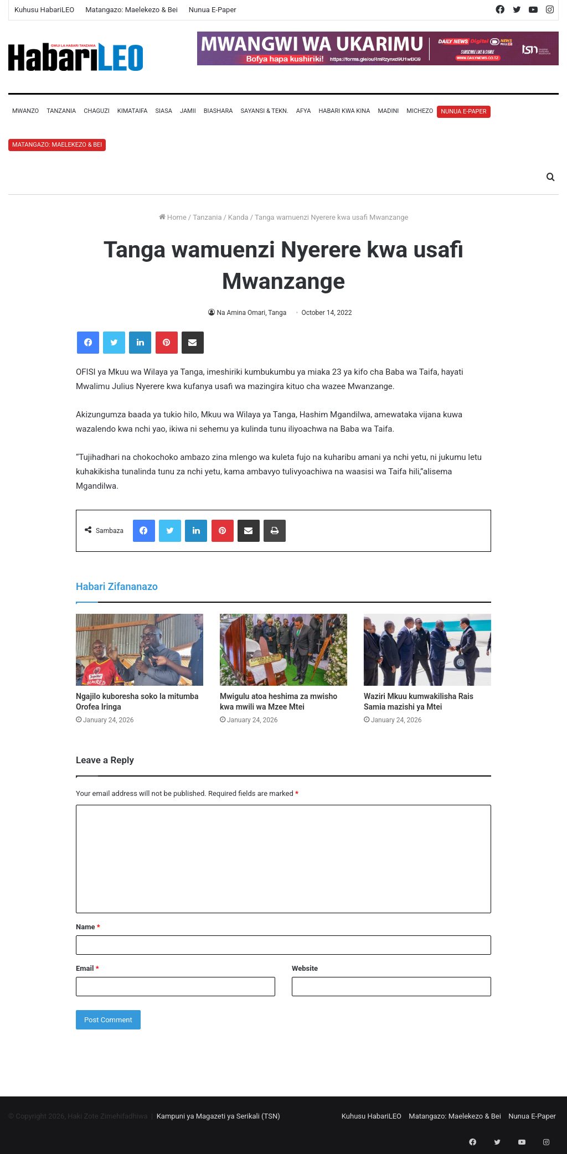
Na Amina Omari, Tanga (252, 313)
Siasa (163, 111)
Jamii (188, 111)
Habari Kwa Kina (344, 111)
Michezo (419, 111)
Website (305, 968)
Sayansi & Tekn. (264, 111)
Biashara (218, 111)
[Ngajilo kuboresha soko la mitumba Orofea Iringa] (139, 650)
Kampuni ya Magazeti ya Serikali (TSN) (218, 1116)
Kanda (238, 217)
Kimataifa (132, 111)
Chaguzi (96, 111)
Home (173, 217)
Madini (388, 111)
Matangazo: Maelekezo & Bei (131, 10)
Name (88, 927)
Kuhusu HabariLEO (44, 10)
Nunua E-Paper (212, 10)
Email (87, 968)
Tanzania (61, 111)
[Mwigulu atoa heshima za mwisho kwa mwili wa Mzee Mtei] (283, 650)
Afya (303, 111)
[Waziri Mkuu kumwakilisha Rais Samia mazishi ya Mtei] (427, 650)
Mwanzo (25, 111)
